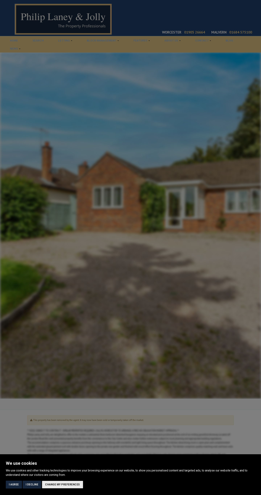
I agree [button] (14, 484)
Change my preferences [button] (62, 484)
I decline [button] (32, 484)
